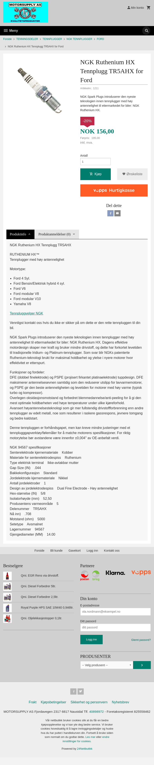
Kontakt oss (111, 552)
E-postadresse (89, 607)
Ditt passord (88, 623)
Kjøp (95, 175)
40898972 (106, 714)
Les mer (90, 744)
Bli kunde (56, 552)
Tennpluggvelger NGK (26, 315)
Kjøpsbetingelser (53, 705)
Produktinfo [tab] (18, 236)
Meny (10, 30)
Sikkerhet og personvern (89, 705)
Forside (7, 39)
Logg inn (92, 552)
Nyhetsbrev (120, 705)
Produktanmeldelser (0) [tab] (54, 236)
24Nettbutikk (84, 756)
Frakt (32, 705)
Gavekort (75, 552)
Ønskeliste (132, 175)
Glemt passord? (141, 641)
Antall (84, 155)
